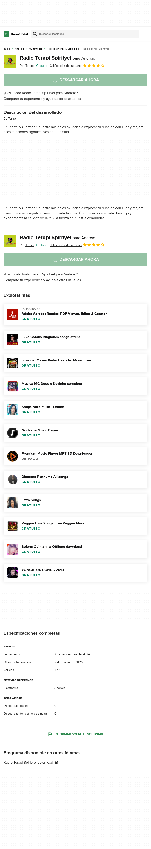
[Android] (19, 49)
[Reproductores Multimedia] (63, 49)
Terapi (12, 118)
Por (27, 66)
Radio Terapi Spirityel (57, 58)
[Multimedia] (35, 49)
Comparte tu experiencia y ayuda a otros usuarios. (43, 99)
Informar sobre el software (75, 734)
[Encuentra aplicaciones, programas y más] (85, 34)
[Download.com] (16, 34)
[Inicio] (7, 49)
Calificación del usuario (77, 65)
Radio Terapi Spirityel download (28, 762)
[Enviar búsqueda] (35, 34)
